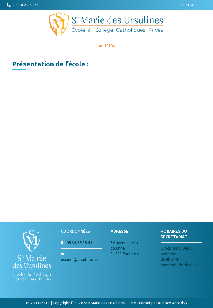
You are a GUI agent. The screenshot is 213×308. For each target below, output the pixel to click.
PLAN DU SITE (38, 303)
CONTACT (190, 5)
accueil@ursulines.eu (80, 259)
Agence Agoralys (172, 303)
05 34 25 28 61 (26, 5)
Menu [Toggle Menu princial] (106, 45)
